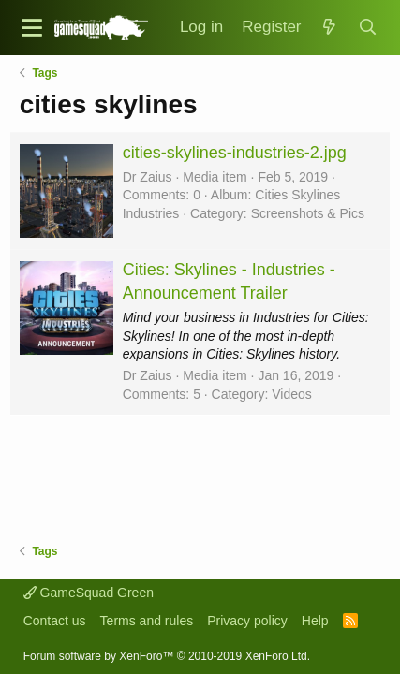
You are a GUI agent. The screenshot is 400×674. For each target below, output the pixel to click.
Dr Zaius (147, 176)
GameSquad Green (88, 592)
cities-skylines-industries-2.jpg (235, 152)
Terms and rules (147, 620)
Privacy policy (247, 620)
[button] (32, 27)
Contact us (54, 620)
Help (315, 620)
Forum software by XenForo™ (166, 656)
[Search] (367, 28)
